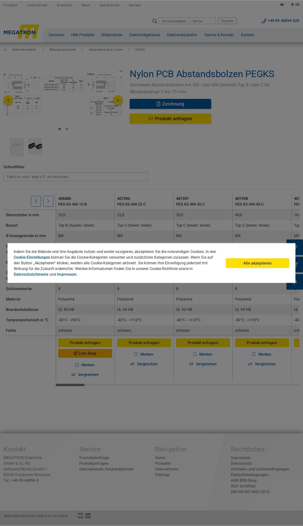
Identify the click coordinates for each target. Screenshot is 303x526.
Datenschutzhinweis (31, 274)
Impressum (66, 274)
